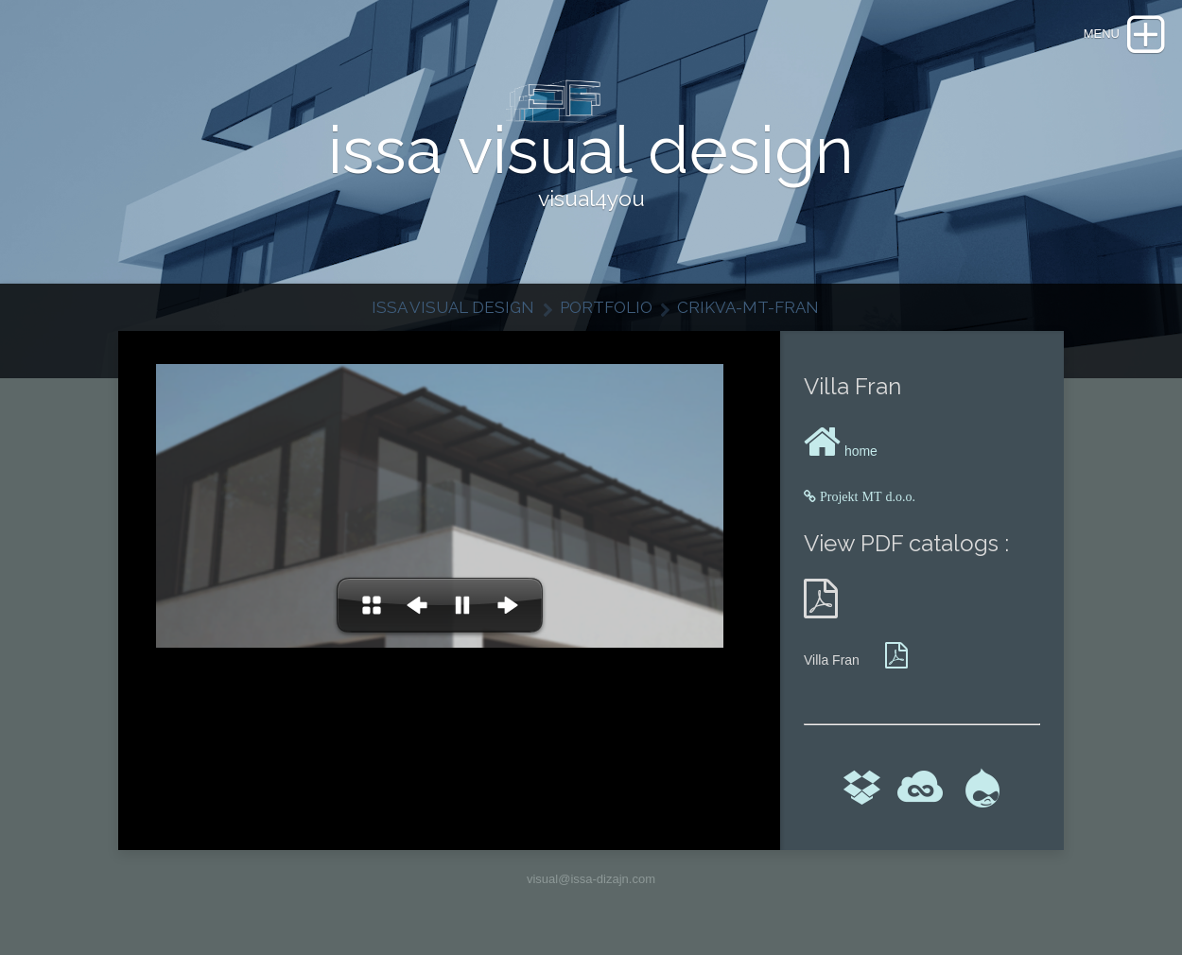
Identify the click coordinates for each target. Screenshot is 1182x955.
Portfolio (606, 307)
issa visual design (453, 307)
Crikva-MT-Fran (748, 307)
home (841, 451)
